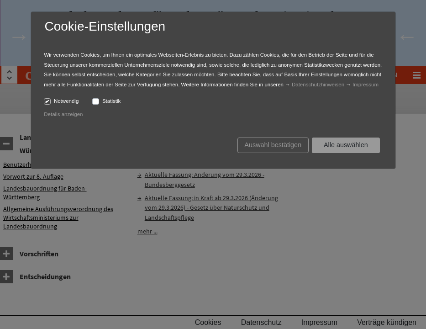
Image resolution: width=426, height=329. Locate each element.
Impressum (365, 84)
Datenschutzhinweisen (318, 84)
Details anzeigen (63, 114)
